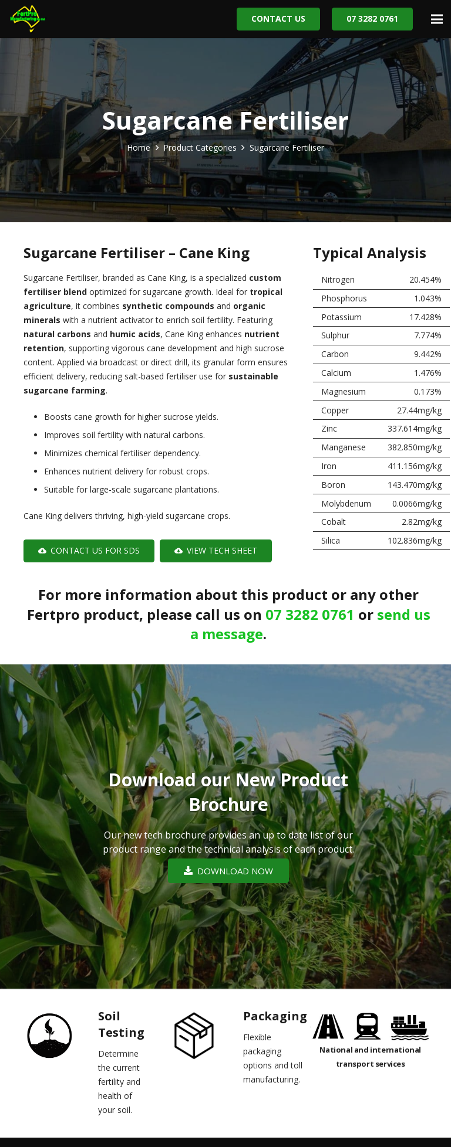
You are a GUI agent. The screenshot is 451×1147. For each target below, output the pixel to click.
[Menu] (437, 19)
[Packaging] (204, 1038)
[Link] (28, 19)
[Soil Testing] (59, 1038)
